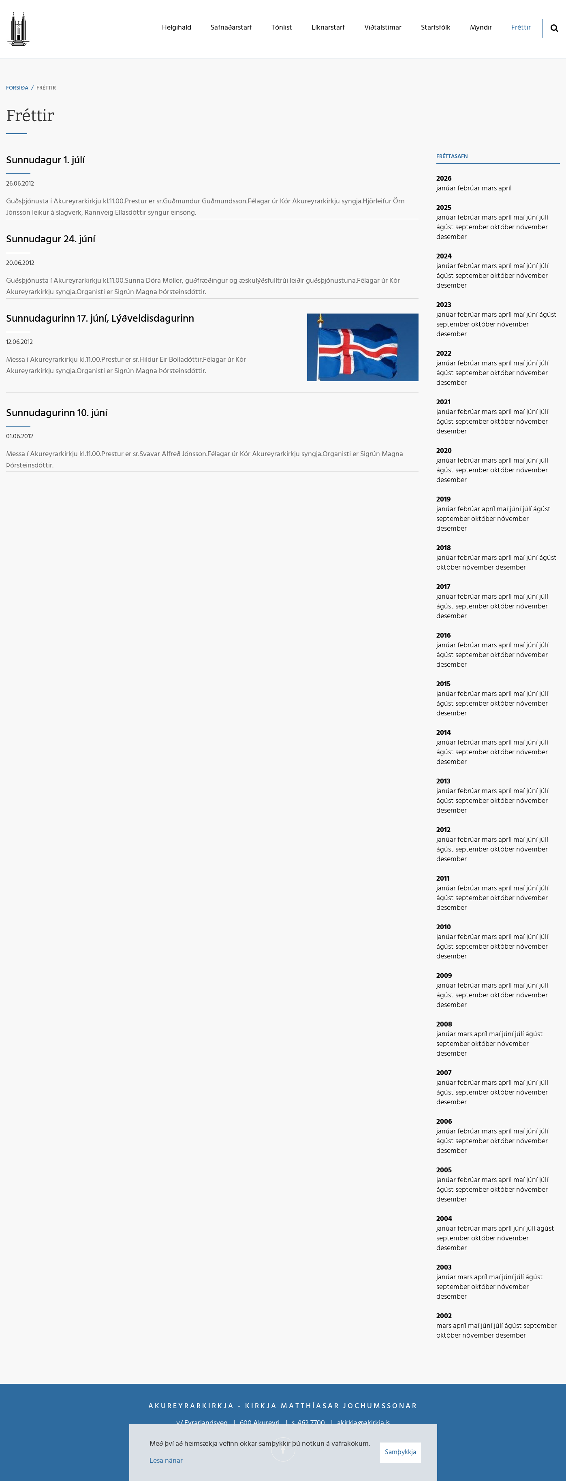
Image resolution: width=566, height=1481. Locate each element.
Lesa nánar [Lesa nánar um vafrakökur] (166, 1461)
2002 (444, 1316)
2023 (443, 305)
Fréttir (46, 88)
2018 (443, 548)
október (503, 227)
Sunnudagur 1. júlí (45, 160)
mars (490, 188)
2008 (444, 1025)
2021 (443, 402)
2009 (444, 976)
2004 (444, 1219)
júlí (543, 218)
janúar (446, 188)
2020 (444, 451)
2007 (444, 1073)
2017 (443, 587)
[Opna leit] (554, 27)
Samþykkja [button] (400, 1452)
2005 (444, 1170)
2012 (443, 830)
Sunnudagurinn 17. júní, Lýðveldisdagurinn (100, 319)
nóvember (532, 227)
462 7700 (311, 1423)
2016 (443, 636)
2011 (443, 879)
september (472, 227)
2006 (444, 1122)
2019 (443, 500)
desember (451, 237)
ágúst (445, 227)
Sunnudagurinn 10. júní (56, 413)
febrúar (469, 188)
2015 (443, 684)
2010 (443, 927)
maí (519, 218)
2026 (444, 179)
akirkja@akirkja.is (363, 1423)
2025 (443, 208)
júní (532, 218)
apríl (505, 188)
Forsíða (17, 88)
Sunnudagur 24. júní (50, 239)
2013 (443, 781)
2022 (443, 354)
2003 (444, 1268)
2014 (443, 733)
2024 (444, 256)
